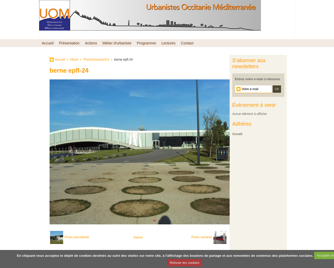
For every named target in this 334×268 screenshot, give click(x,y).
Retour (138, 237)
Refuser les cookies (184, 263)
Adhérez (242, 124)
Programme (146, 43)
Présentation (69, 43)
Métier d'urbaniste (117, 43)
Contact (187, 43)
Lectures (169, 43)
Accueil (47, 43)
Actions (91, 43)
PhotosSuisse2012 (96, 59)
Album (74, 59)
